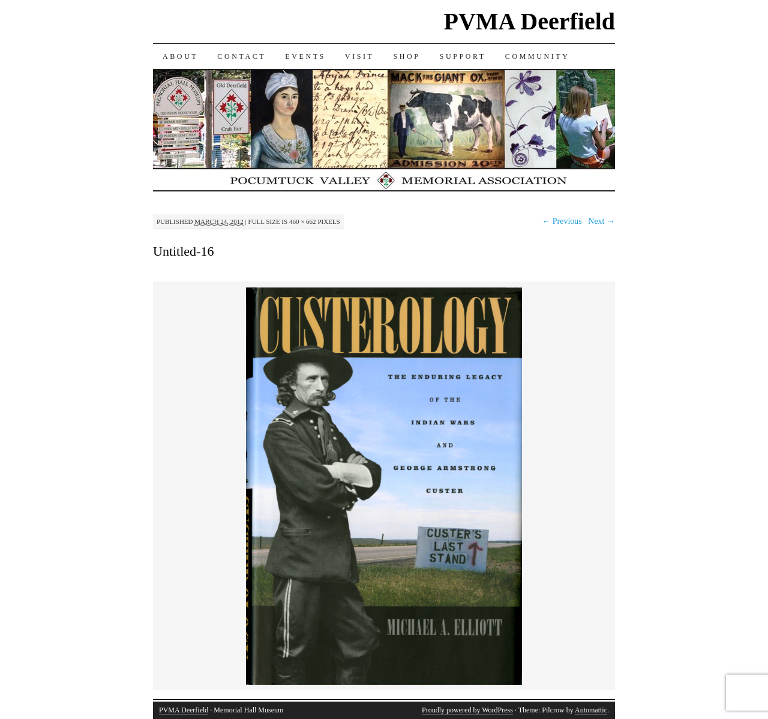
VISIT (359, 56)
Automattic (591, 710)
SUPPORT (463, 56)
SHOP (407, 56)
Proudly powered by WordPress (467, 710)
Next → (601, 221)
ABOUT (180, 56)
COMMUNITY (537, 56)
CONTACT (241, 56)
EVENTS (305, 56)
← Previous (562, 221)
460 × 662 (302, 221)
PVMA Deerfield (529, 21)
